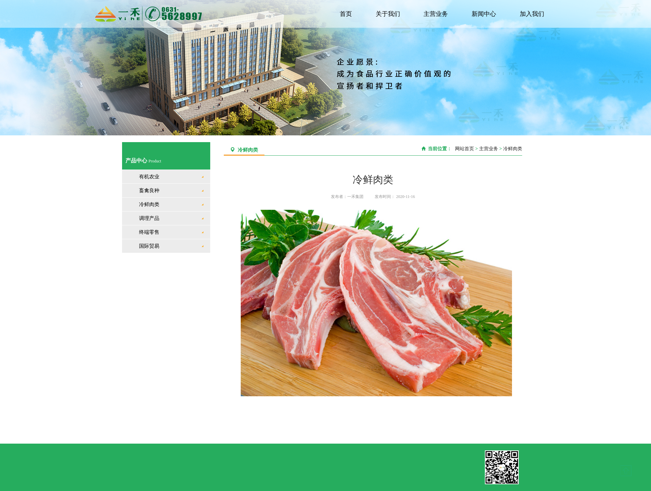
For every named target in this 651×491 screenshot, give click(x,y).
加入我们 (532, 13)
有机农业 (149, 176)
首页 (348, 13)
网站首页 (463, 148)
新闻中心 (484, 13)
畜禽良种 (149, 190)
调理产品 (149, 218)
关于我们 (389, 13)
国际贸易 (149, 246)
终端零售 (149, 232)
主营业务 (437, 13)
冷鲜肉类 (149, 204)
